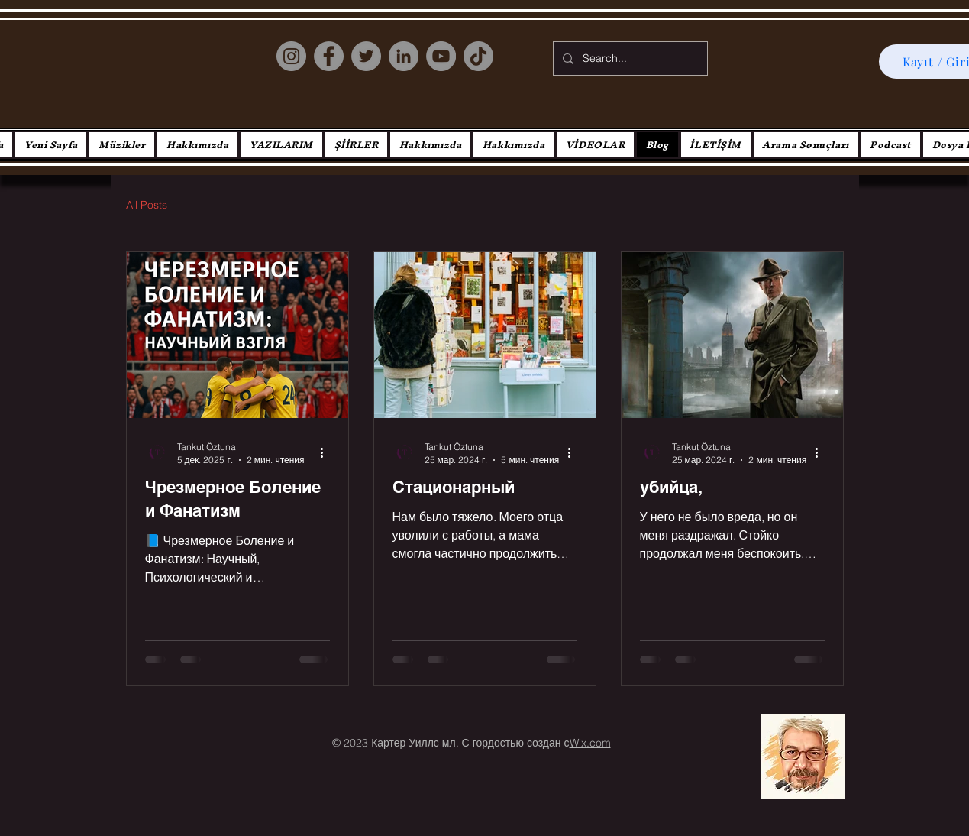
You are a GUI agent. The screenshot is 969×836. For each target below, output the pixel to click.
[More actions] (327, 452)
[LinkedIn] (403, 56)
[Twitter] (366, 56)
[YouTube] (441, 56)
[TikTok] (478, 56)
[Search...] (629, 58)
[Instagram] (291, 56)
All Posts (146, 205)
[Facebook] (329, 56)
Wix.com (590, 743)
